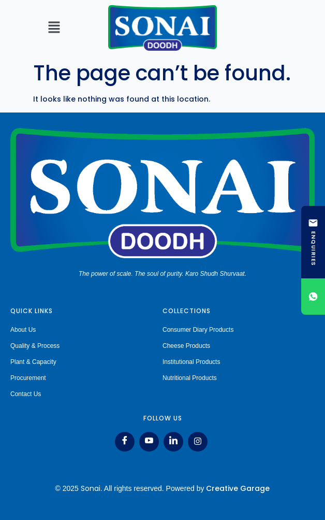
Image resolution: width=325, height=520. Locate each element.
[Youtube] (149, 442)
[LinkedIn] (173, 442)
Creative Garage (238, 488)
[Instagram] (198, 442)
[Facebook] (125, 442)
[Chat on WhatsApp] (313, 296)
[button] (54, 28)
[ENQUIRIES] (313, 242)
